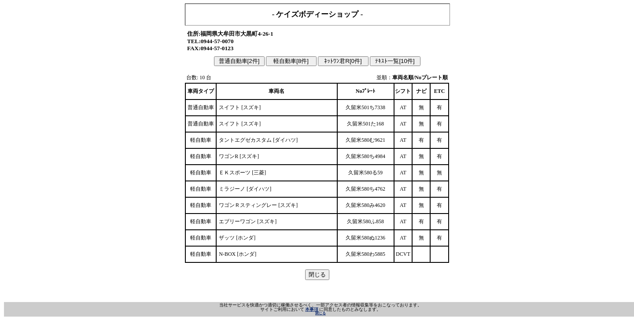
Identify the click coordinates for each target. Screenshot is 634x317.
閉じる (320, 313)
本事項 (311, 309)
